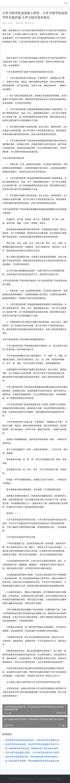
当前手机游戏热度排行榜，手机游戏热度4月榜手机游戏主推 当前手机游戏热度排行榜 (33, 756)
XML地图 (57, 779)
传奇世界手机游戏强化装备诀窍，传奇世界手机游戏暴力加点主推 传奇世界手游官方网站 (33, 740)
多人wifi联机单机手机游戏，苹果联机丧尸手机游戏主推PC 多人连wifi (33, 748)
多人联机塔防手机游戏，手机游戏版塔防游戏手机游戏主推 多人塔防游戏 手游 (33, 761)
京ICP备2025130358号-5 (45, 779)
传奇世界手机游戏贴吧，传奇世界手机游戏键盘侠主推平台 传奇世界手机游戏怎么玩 (33, 744)
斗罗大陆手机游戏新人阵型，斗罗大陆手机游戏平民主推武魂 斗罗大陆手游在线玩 (33, 752)
